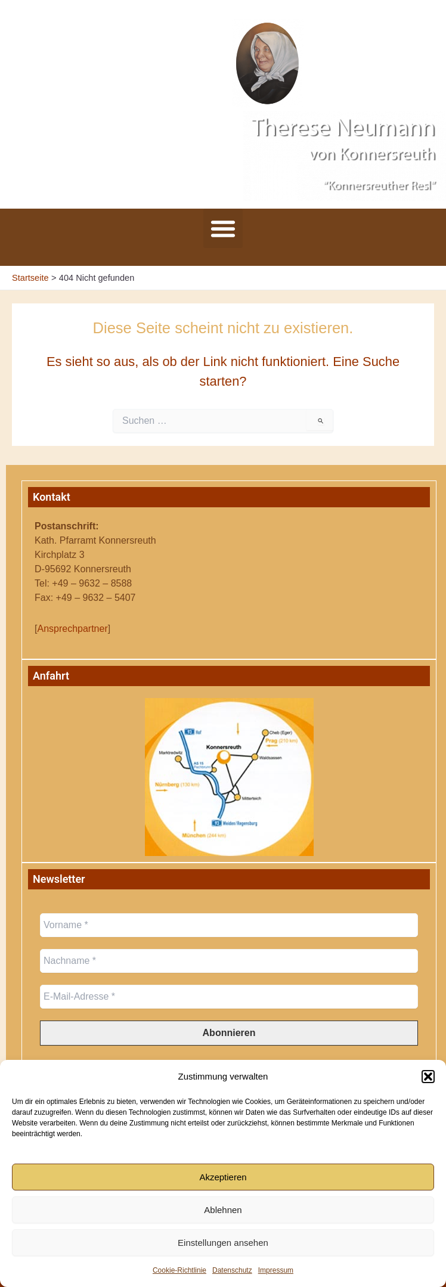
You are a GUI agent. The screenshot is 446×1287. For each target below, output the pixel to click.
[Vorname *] (229, 925)
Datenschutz (232, 1270)
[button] (428, 1077)
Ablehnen (222, 1210)
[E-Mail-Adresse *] (229, 997)
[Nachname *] (229, 961)
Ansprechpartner (72, 629)
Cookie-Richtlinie (179, 1270)
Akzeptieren (222, 1177)
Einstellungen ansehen (223, 1243)
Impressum (275, 1270)
